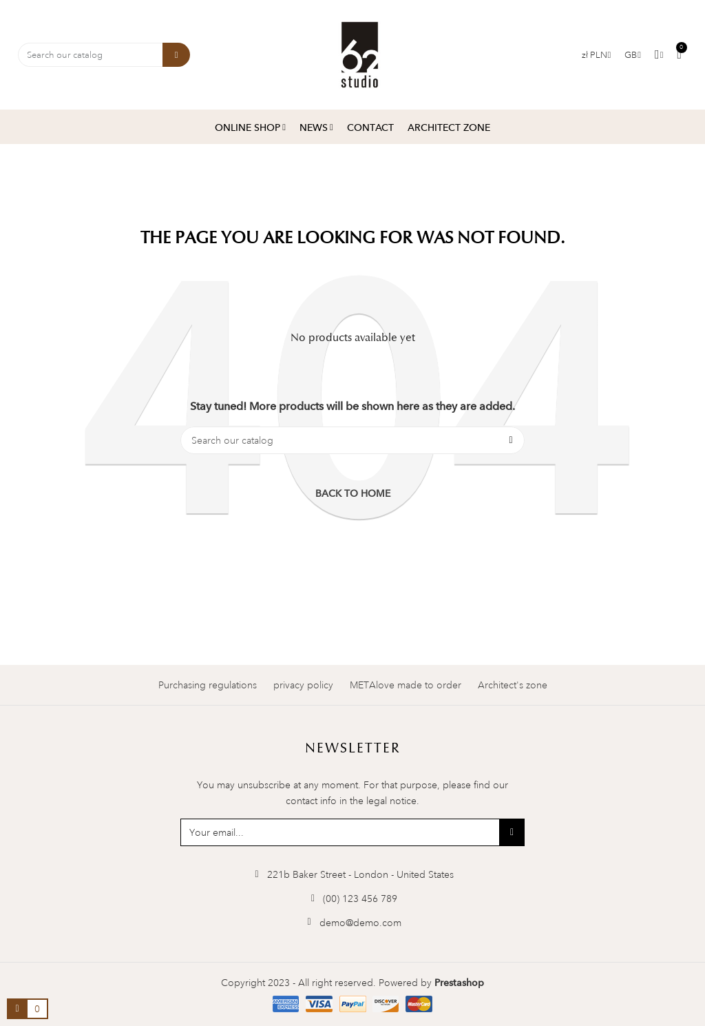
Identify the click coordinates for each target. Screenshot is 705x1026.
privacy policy (303, 685)
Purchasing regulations (207, 685)
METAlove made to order (405, 685)
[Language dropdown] (632, 55)
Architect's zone (512, 685)
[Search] (352, 440)
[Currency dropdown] (596, 55)
